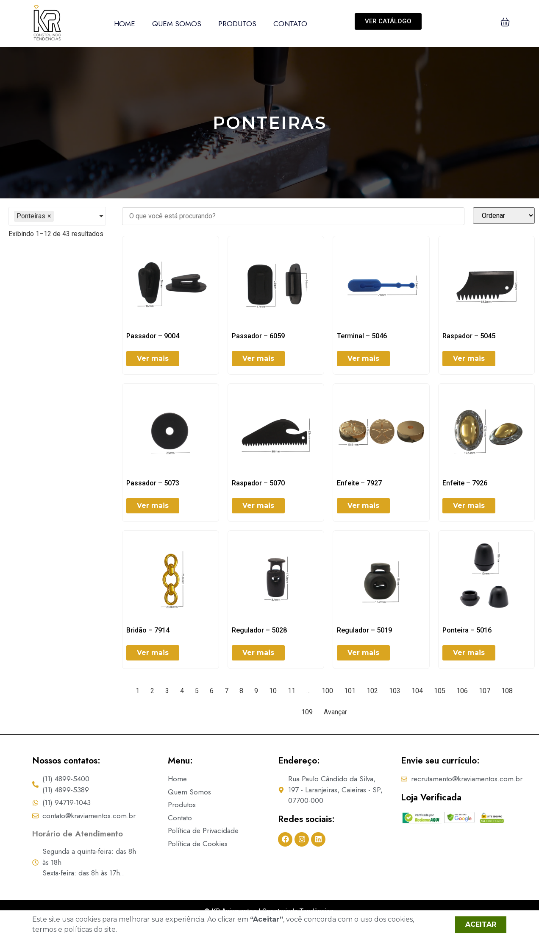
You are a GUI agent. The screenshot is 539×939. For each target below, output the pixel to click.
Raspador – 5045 (468, 336)
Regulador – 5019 (364, 630)
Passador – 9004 (152, 336)
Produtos (237, 24)
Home (124, 24)
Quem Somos (176, 24)
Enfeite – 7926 (464, 483)
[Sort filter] (504, 215)
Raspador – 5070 (258, 483)
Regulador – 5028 (259, 630)
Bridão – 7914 (147, 630)
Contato (290, 24)
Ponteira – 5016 (467, 630)
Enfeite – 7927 (359, 483)
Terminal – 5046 (362, 336)
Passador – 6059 (258, 336)
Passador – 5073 (152, 483)
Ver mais (153, 358)
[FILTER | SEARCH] (293, 216)
